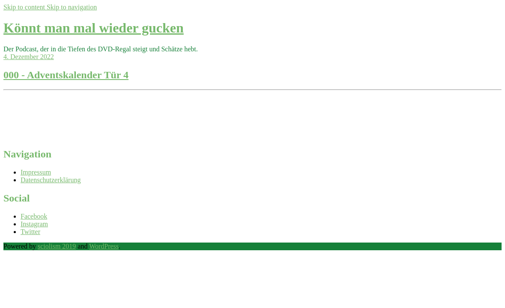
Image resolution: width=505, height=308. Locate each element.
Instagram (34, 224)
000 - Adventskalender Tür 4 (65, 74)
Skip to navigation (72, 7)
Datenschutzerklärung (51, 180)
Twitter (30, 231)
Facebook (34, 216)
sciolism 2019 (57, 246)
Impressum (36, 172)
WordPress (104, 246)
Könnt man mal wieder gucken (93, 28)
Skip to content (25, 7)
